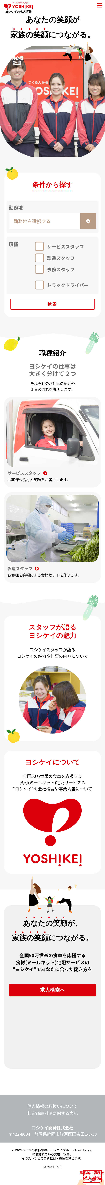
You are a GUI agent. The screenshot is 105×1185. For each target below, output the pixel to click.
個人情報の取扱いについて (52, 1117)
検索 (52, 306)
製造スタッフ (61, 258)
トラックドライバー (68, 285)
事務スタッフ (61, 269)
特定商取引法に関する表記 (52, 1124)
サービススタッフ (65, 246)
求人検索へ (52, 998)
